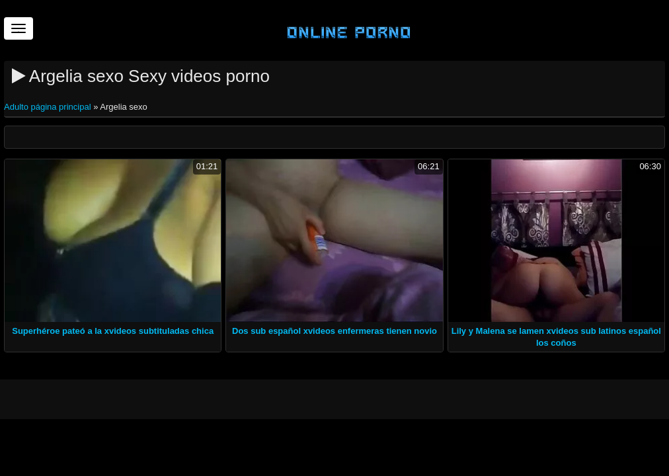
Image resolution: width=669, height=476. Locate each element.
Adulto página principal (48, 107)
